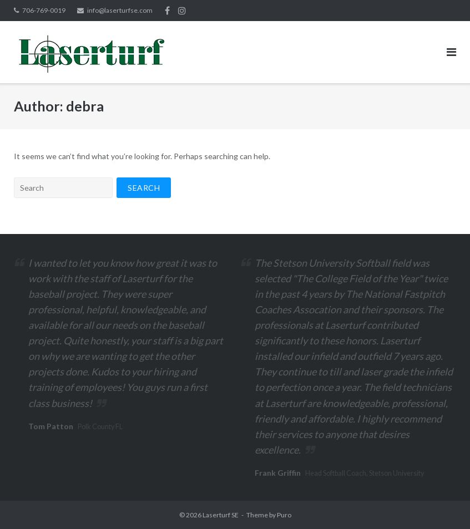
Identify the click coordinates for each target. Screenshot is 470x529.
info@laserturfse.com (120, 10)
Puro (284, 515)
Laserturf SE (221, 515)
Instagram (182, 10)
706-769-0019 (43, 10)
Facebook (167, 10)
